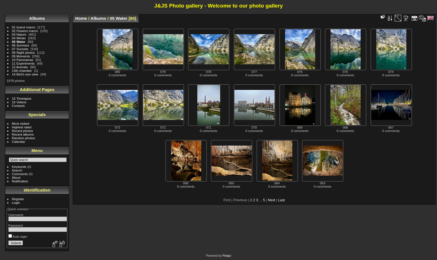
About (16, 177)
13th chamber (22, 70)
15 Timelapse (21, 98)
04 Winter (19, 38)
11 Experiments (23, 63)
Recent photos (22, 131)
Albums (37, 18)
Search (17, 170)
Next (271, 200)
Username (15, 215)
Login (16, 202)
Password (15, 225)
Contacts (18, 105)
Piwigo (226, 255)
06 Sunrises (20, 45)
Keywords (19, 166)
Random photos (23, 138)
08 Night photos (23, 52)
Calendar (18, 141)
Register (18, 199)
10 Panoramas (22, 60)
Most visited (20, 123)
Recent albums (23, 134)
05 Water (19, 41)
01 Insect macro (23, 27)
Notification (20, 181)
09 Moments (21, 56)
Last (281, 200)
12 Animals (20, 67)
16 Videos (19, 102)
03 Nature (19, 34)
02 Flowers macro (25, 31)
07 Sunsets (20, 49)
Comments (20, 174)
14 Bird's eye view (25, 74)
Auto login (17, 236)
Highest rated (21, 127)
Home (81, 18)
